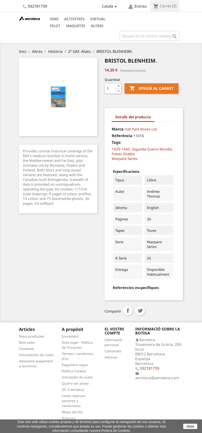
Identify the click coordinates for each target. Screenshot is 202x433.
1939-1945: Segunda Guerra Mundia (142, 149)
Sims (54, 18)
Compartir (128, 310)
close (190, 426)
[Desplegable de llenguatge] (110, 7)
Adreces (111, 357)
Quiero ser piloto (75, 383)
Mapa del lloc (72, 412)
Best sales (27, 342)
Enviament (70, 336)
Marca (118, 129)
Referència (122, 135)
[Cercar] (149, 36)
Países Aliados (123, 153)
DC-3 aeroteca (73, 389)
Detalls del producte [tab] (133, 116)
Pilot (55, 25)
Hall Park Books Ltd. (141, 129)
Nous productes (31, 336)
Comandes (113, 351)
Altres (97, 25)
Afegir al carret (151, 88)
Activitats (74, 18)
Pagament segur (75, 365)
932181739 (37, 6)
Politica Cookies (74, 371)
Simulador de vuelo (77, 377)
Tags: (116, 142)
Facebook (26, 348)
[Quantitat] (110, 88)
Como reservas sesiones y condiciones (73, 400)
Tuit (140, 310)
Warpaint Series (124, 158)
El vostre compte (114, 331)
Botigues (69, 418)
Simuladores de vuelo (36, 355)
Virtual (97, 18)
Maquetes (75, 25)
